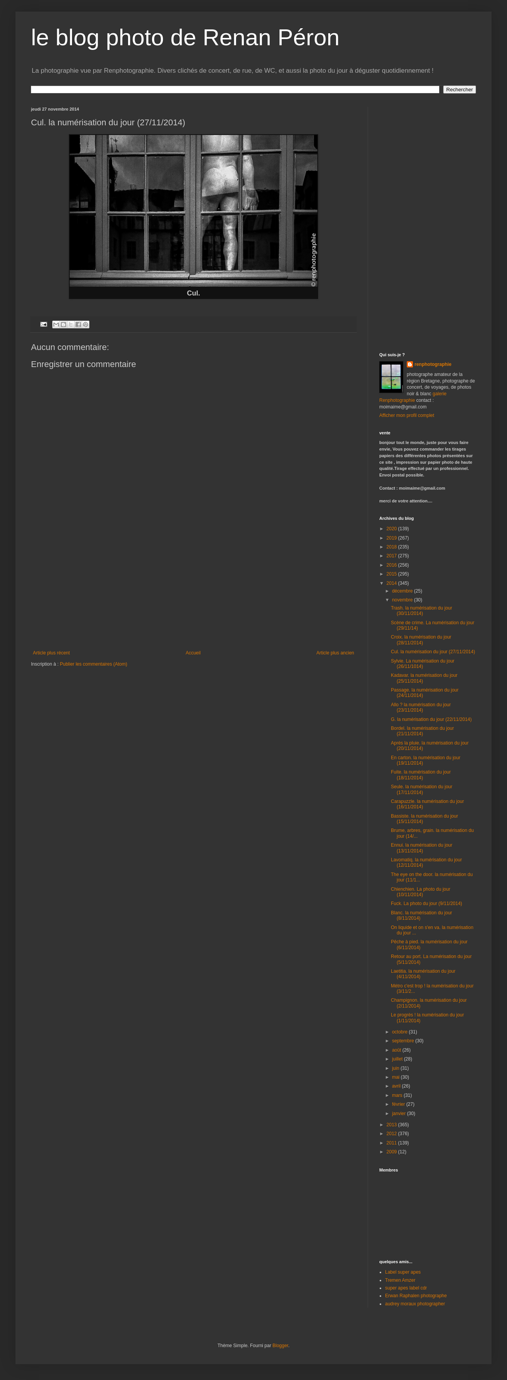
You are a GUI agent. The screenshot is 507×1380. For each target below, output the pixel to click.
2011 (392, 1143)
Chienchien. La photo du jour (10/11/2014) (420, 891)
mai (396, 1077)
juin (396, 1068)
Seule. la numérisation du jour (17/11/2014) (421, 789)
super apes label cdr (406, 1288)
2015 (392, 574)
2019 (392, 538)
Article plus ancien (335, 653)
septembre (403, 1041)
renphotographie (433, 364)
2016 (392, 565)
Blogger (280, 1345)
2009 (392, 1152)
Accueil (193, 653)
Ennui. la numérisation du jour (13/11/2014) (421, 847)
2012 (392, 1133)
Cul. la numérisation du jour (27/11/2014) (433, 651)
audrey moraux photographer (415, 1304)
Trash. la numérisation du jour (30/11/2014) (421, 610)
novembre (403, 600)
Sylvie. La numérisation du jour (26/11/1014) (422, 663)
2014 (392, 583)
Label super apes (403, 1272)
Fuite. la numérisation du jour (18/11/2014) (421, 774)
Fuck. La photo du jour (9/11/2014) (426, 903)
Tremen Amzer (400, 1280)
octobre (400, 1032)
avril (397, 1086)
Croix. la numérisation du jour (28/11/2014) (421, 639)
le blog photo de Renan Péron (185, 37)
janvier (399, 1113)
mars (398, 1095)
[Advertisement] (193, 592)
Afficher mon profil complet (406, 415)
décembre (403, 591)
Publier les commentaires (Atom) (93, 664)
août (397, 1050)
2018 (392, 547)
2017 (392, 555)
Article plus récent (51, 653)
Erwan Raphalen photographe (416, 1295)
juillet (398, 1059)
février (399, 1104)
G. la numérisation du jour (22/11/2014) (431, 719)
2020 (392, 528)
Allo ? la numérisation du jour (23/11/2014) (421, 707)
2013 (392, 1124)
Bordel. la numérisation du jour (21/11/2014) (422, 731)
